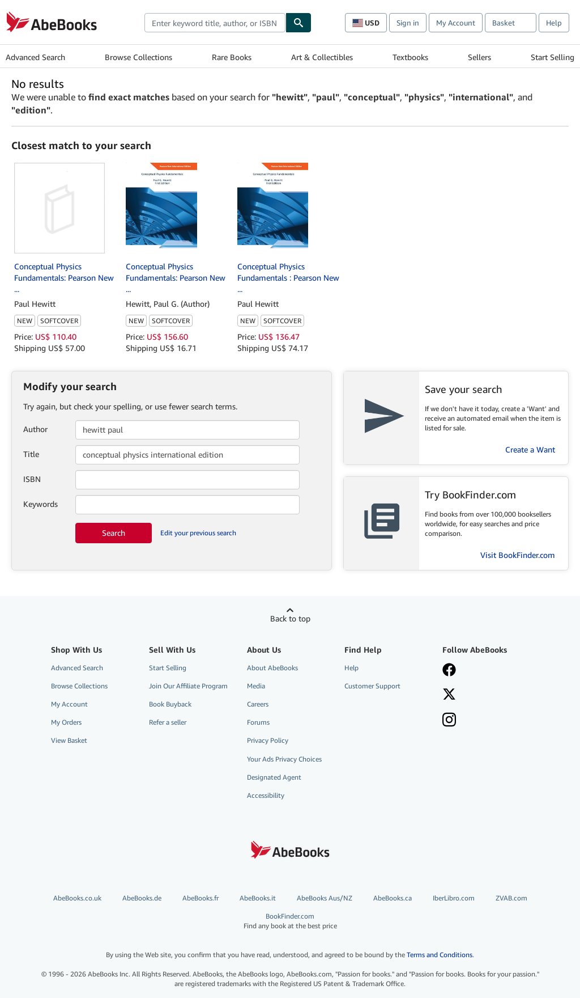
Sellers (479, 57)
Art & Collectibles (322, 57)
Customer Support (372, 686)
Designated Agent (274, 777)
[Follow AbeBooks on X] (449, 695)
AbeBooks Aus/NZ (324, 898)
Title (31, 454)
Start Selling (552, 57)
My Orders (66, 722)
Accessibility (265, 795)
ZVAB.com (511, 898)
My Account (455, 22)
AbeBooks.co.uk (77, 898)
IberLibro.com (454, 898)
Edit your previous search (198, 532)
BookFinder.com (290, 921)
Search (113, 533)
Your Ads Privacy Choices (284, 759)
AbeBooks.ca (392, 898)
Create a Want (530, 449)
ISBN (32, 479)
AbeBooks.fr (200, 898)
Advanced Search (35, 57)
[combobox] (214, 22)
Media (256, 686)
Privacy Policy (267, 740)
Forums (258, 722)
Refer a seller (167, 722)
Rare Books (231, 57)
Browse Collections (138, 57)
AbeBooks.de (141, 898)
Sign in (407, 22)
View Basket (69, 740)
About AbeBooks (272, 667)
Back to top (290, 618)
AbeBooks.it (258, 898)
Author (35, 429)
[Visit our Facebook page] (449, 671)
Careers (257, 704)
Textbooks (410, 57)
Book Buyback (170, 704)
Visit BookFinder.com (517, 555)
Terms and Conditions (439, 954)
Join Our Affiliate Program (188, 686)
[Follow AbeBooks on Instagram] (449, 721)
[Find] (298, 22)
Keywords (40, 504)
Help (554, 22)
